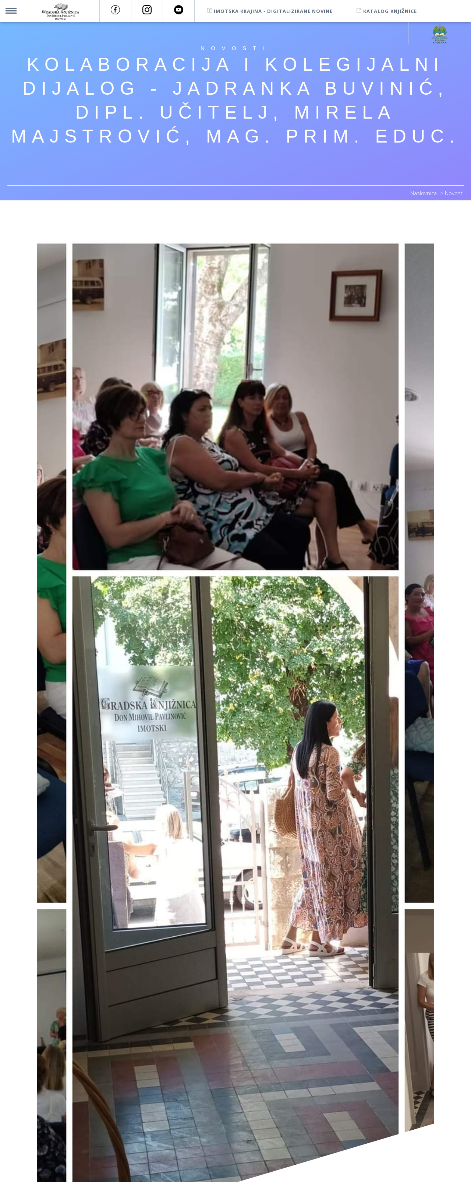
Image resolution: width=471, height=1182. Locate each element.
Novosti (454, 193)
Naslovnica (424, 193)
